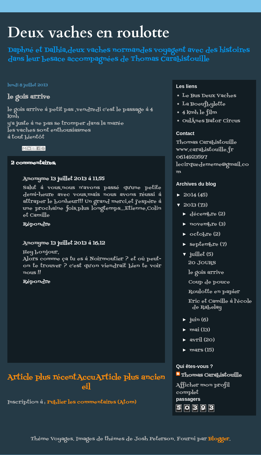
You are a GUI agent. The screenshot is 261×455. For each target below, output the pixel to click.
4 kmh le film (199, 112)
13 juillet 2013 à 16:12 (77, 243)
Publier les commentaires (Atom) (91, 402)
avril (197, 340)
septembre (205, 244)
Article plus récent (41, 377)
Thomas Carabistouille (211, 375)
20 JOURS (202, 263)
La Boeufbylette (204, 104)
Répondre (36, 224)
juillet (198, 254)
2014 (191, 195)
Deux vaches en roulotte (88, 33)
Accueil (86, 382)
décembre (204, 214)
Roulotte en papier (214, 292)
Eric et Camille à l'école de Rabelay (220, 304)
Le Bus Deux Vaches (209, 96)
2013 (191, 205)
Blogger (218, 439)
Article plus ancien (130, 377)
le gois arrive (206, 272)
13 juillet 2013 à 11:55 (77, 179)
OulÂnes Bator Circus (211, 121)
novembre (204, 224)
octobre (201, 234)
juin (195, 320)
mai (195, 330)
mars (197, 350)
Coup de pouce (209, 282)
